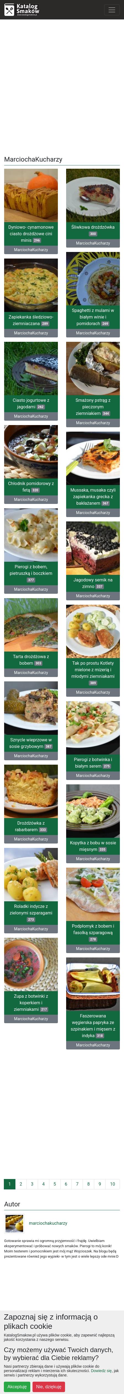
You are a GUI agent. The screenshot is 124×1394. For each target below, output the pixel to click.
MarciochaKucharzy (31, 250)
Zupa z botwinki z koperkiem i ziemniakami (31, 1003)
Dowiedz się (101, 1371)
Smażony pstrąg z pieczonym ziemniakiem (93, 407)
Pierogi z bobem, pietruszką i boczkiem (31, 573)
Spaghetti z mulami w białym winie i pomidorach (93, 317)
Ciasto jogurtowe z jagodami (31, 403)
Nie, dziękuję (48, 1386)
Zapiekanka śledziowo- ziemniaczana (31, 320)
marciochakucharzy (35, 1223)
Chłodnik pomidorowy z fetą (31, 487)
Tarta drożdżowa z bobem (31, 660)
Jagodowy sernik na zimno (93, 583)
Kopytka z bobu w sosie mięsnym (93, 846)
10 (112, 1184)
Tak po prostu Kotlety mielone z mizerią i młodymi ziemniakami (92, 673)
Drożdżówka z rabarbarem (31, 826)
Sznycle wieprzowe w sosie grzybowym (31, 743)
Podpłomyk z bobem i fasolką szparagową (93, 932)
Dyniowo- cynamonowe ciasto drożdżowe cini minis (31, 234)
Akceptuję (17, 1386)
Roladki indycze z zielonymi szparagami (31, 913)
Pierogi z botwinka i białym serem (93, 763)
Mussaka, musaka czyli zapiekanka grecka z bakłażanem (92, 496)
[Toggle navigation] (112, 9)
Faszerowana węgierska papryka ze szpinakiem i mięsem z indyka (93, 1025)
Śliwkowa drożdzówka (93, 230)
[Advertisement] (62, 85)
